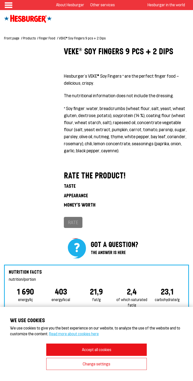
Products (29, 38)
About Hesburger (70, 4)
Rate (73, 222)
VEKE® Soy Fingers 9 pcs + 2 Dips (82, 38)
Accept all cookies (96, 349)
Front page (11, 38)
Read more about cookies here (74, 333)
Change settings (96, 363)
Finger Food (47, 38)
